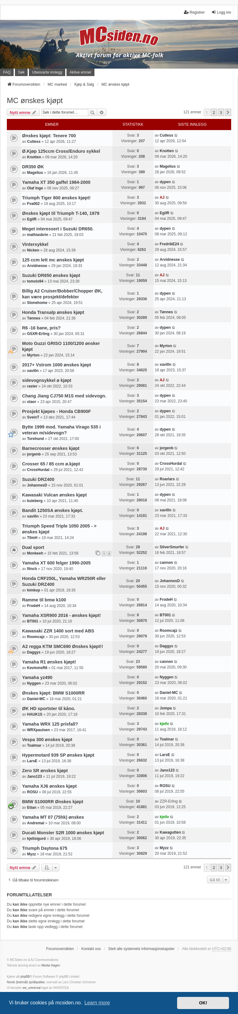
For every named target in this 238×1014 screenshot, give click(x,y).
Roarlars (167, 479)
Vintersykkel (35, 244)
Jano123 (34, 776)
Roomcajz (36, 637)
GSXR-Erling (38, 334)
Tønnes (33, 318)
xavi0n (33, 371)
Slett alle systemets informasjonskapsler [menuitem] (141, 949)
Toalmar (34, 745)
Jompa (166, 708)
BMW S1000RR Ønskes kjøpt (52, 801)
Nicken (33, 250)
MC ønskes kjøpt (35, 100)
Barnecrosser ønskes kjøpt (51, 448)
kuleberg (35, 501)
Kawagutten (170, 832)
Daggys (33, 652)
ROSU (32, 792)
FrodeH (33, 606)
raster (32, 386)
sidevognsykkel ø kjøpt (46, 380)
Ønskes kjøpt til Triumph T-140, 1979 (60, 213)
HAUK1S (34, 714)
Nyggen (34, 683)
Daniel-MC (36, 699)
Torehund (35, 439)
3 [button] (221, 112)
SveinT (33, 417)
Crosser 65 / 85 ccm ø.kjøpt (51, 463)
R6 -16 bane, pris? (41, 327)
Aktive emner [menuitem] (80, 72)
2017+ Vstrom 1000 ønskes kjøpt (56, 364)
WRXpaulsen (38, 730)
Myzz (31, 854)
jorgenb (34, 454)
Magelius (35, 172)
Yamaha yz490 (37, 677)
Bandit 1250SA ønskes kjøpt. (52, 510)
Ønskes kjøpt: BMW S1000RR (53, 692)
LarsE (32, 761)
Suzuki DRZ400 (38, 479)
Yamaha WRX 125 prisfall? (50, 724)
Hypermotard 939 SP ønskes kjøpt (58, 755)
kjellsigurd (36, 838)
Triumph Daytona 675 (44, 848)
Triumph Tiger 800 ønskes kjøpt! (56, 197)
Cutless (33, 141)
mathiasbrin (37, 235)
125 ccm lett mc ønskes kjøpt (53, 259)
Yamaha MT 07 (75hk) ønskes (53, 817)
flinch (32, 569)
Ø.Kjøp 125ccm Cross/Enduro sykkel (61, 151)
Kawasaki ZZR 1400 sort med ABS (58, 630)
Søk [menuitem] (21, 72)
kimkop (33, 590)
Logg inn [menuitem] (221, 12)
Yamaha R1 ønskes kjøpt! (49, 661)
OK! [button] (203, 1002)
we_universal (31, 987)
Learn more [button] (97, 1002)
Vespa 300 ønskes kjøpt (47, 739)
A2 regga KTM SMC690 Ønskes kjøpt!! (62, 646)
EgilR (32, 219)
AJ (162, 197)
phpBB (25, 976)
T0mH (32, 538)
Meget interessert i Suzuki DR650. (58, 228)
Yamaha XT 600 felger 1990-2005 (56, 562)
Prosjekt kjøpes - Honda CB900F (56, 411)
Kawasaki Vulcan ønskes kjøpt (54, 494)
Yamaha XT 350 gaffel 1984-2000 (56, 182)
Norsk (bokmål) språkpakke (26, 982)
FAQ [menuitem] (7, 72)
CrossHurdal (38, 470)
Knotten (34, 157)
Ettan (31, 807)
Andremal (35, 823)
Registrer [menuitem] (194, 12)
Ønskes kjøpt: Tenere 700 (49, 135)
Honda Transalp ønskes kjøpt (53, 312)
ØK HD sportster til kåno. (48, 708)
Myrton (33, 355)
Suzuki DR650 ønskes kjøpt (51, 275)
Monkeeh (35, 553)
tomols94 (35, 281)
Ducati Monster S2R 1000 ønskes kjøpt (63, 832)
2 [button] (214, 112)
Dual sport (33, 547)
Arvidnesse (37, 266)
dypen (165, 182)
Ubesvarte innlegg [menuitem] (47, 72)
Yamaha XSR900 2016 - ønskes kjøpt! (61, 615)
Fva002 (33, 203)
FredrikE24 (169, 244)
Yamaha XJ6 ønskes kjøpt (49, 786)
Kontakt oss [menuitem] (91, 949)
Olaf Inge (35, 188)
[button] (228, 112)
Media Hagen (51, 965)
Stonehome (37, 303)
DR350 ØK (33, 166)
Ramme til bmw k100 (44, 599)
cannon (166, 562)
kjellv (164, 724)
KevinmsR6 (37, 668)
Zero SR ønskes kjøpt (45, 770)
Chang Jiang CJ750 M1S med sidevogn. (64, 395)
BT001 (32, 621)
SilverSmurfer (172, 547)
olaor (31, 402)
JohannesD (37, 485)
